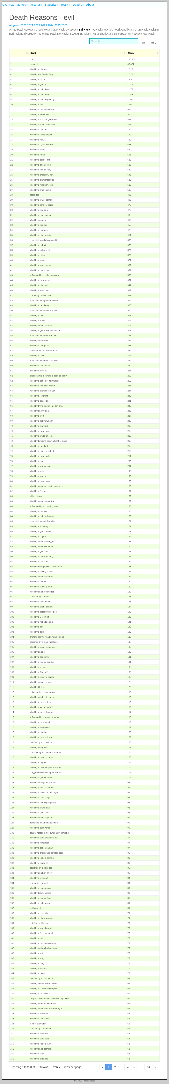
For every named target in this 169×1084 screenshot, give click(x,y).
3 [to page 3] (121, 1067)
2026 (64, 25)
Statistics (50, 4)
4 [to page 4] (128, 1067)
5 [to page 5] (134, 1067)
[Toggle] (143, 43)
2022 (37, 25)
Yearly (65, 4)
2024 (51, 25)
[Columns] (154, 43)
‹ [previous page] (102, 1067)
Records (35, 4)
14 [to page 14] (148, 1067)
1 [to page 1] (108, 1067)
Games (21, 4)
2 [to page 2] (115, 1067)
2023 (44, 25)
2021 (30, 25)
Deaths (77, 4)
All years (14, 25)
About (90, 4)
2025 (58, 25)
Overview (8, 4)
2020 (23, 25)
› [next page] (155, 1067)
